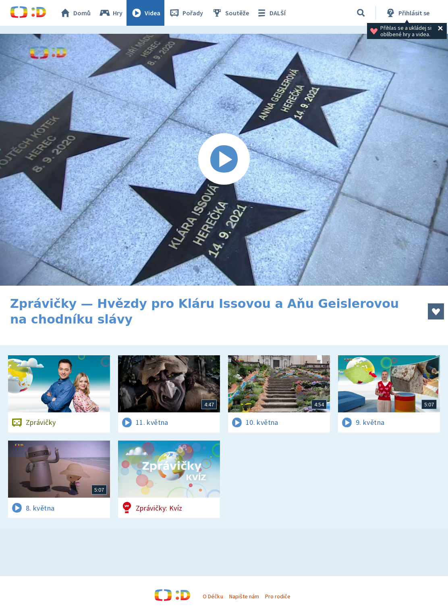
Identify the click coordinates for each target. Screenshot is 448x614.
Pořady (185, 13)
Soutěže (230, 13)
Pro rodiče (277, 596)
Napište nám (244, 596)
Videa (145, 13)
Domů (75, 13)
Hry (110, 13)
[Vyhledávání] (360, 13)
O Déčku (213, 596)
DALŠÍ (270, 13)
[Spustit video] (224, 160)
